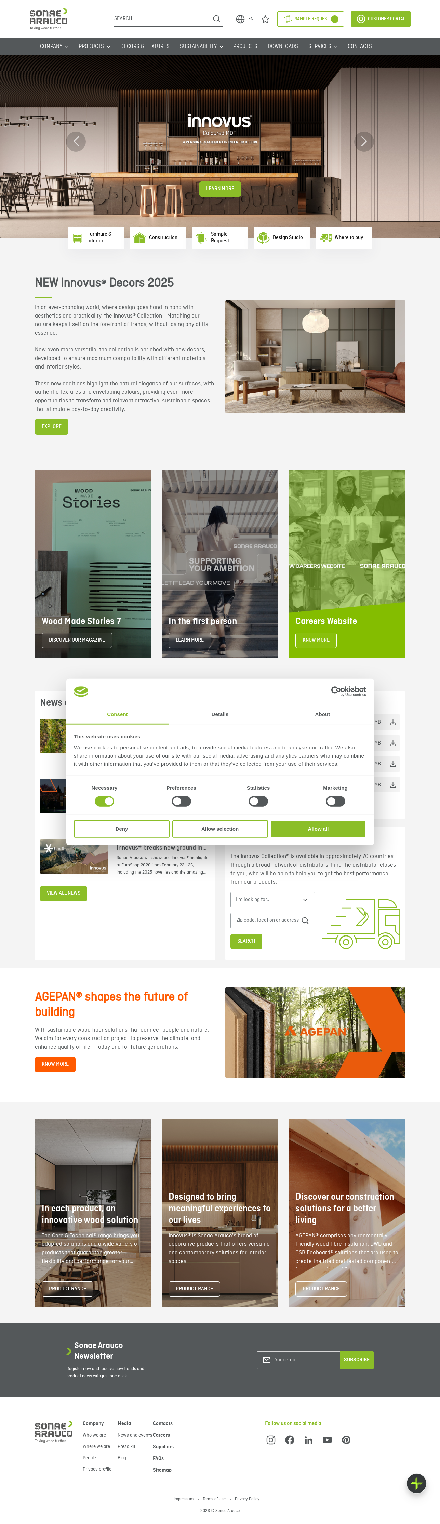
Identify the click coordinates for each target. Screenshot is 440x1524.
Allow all (318, 828)
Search (246, 941)
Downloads (283, 46)
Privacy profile (97, 1469)
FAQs (158, 1458)
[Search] (162, 18)
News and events (135, 1435)
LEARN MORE (190, 640)
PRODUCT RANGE (67, 1289)
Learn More (220, 189)
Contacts (360, 46)
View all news (63, 893)
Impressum (184, 1499)
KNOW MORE (316, 640)
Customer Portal (380, 19)
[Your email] (302, 1360)
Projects (245, 46)
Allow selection (220, 828)
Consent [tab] (117, 714)
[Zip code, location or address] (268, 920)
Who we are (94, 1435)
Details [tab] (220, 714)
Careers (161, 1435)
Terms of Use (215, 1499)
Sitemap (162, 1470)
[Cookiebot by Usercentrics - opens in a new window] (336, 691)
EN (244, 19)
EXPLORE (52, 426)
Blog (122, 1458)
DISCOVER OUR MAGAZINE (77, 640)
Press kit (126, 1447)
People (89, 1458)
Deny (122, 828)
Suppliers (163, 1447)
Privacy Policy (247, 1499)
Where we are (96, 1447)
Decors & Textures (145, 46)
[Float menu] (416, 1483)
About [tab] (322, 714)
